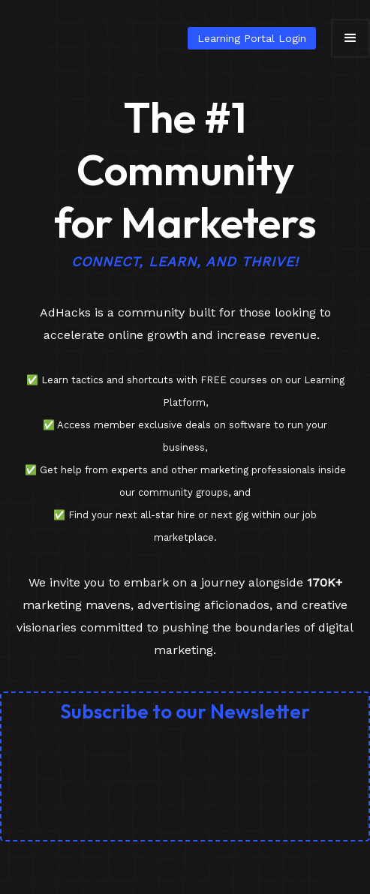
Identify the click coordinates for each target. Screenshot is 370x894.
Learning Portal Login (251, 38)
